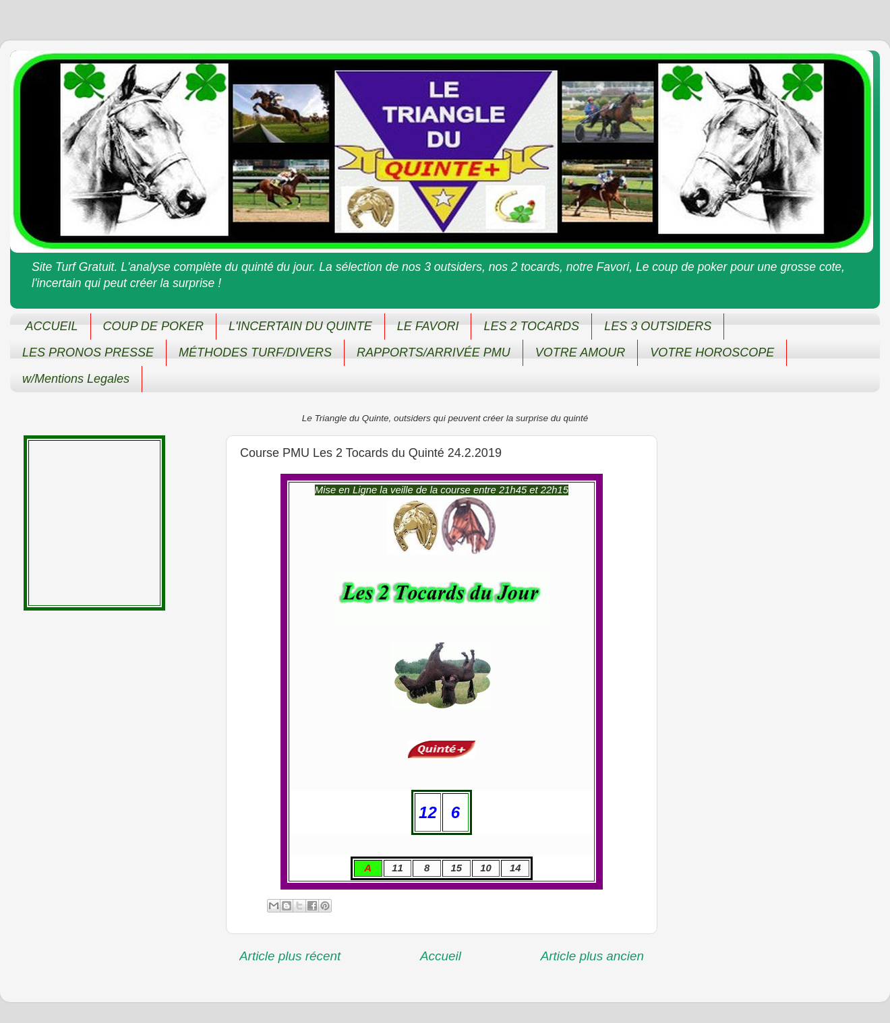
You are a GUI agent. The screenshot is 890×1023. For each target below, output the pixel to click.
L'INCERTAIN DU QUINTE (300, 326)
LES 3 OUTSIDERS (657, 326)
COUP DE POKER (153, 326)
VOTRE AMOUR (580, 352)
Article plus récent (289, 956)
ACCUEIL (52, 326)
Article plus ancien (592, 956)
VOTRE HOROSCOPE (712, 352)
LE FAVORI (428, 326)
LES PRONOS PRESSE (88, 352)
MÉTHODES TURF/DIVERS (255, 352)
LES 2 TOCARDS (531, 326)
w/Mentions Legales (75, 378)
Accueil (440, 956)
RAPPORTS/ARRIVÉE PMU (433, 352)
